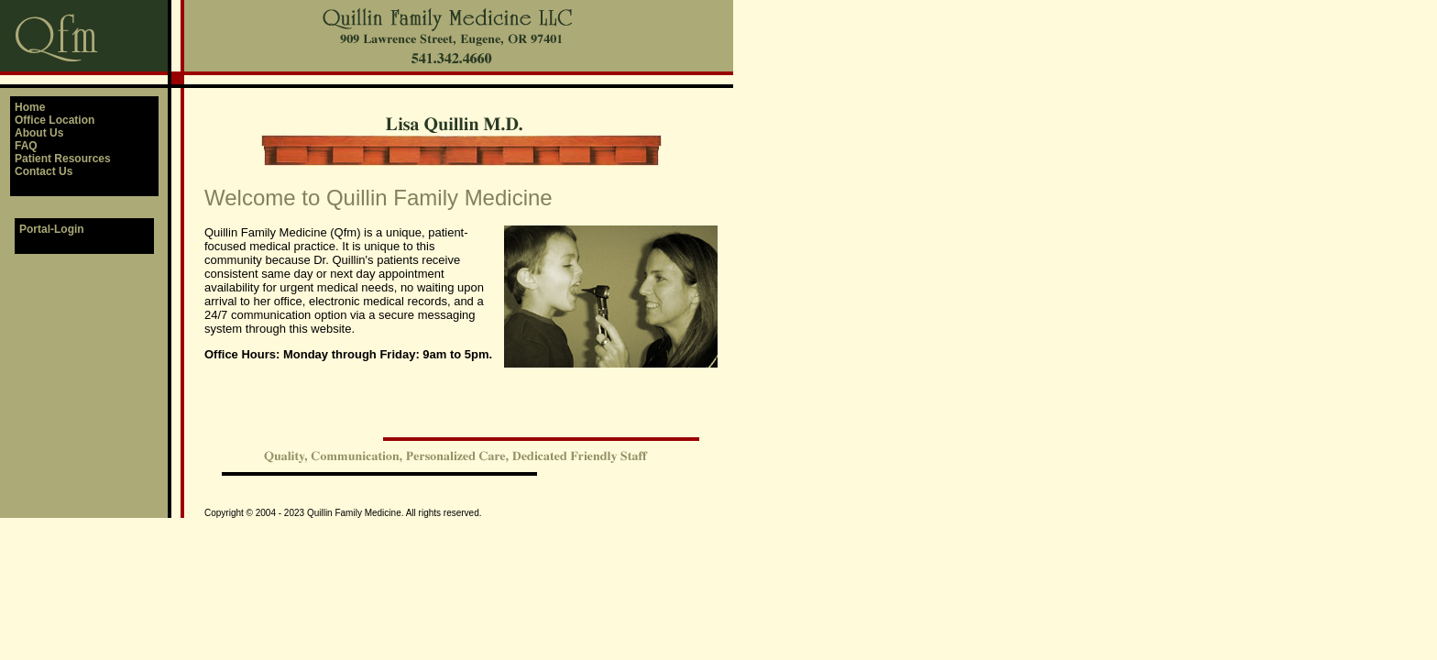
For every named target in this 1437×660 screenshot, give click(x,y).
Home (30, 107)
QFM (1, 0)
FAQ (26, 145)
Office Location (54, 120)
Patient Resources (63, 158)
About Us (39, 132)
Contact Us (43, 171)
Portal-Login (51, 229)
